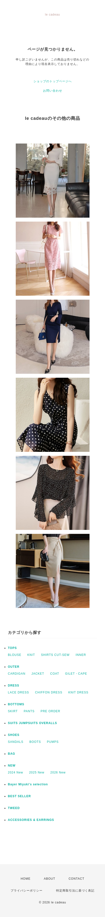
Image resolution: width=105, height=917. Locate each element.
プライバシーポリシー (27, 890)
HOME (25, 878)
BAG (11, 753)
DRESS (13, 685)
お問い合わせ (52, 90)
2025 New (36, 772)
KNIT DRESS (78, 692)
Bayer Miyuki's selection (28, 784)
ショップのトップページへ (52, 81)
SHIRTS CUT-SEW (55, 655)
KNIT (31, 655)
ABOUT (49, 878)
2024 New (15, 772)
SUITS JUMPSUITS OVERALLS (32, 723)
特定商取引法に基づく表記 (75, 890)
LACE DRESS (18, 692)
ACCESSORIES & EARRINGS (31, 820)
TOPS (12, 648)
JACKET (37, 673)
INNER (81, 655)
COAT (54, 673)
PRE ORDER (50, 711)
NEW (11, 765)
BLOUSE (14, 655)
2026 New (58, 772)
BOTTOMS (16, 704)
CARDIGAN (16, 673)
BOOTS (35, 742)
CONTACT (76, 878)
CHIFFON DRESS (48, 692)
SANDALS (15, 742)
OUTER (13, 666)
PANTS (29, 711)
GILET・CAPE (76, 673)
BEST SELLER (19, 796)
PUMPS (53, 742)
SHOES (13, 735)
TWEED (14, 808)
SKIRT (13, 711)
